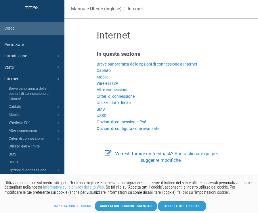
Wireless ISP (34, 123)
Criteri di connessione (34, 139)
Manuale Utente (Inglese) (96, 8)
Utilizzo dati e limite (24, 146)
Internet (32, 79)
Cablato (34, 107)
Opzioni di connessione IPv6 (34, 172)
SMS (12, 154)
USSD (13, 162)
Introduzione (32, 56)
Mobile (34, 115)
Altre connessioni (34, 131)
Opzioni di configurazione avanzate (128, 128)
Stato (32, 67)
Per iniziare (14, 44)
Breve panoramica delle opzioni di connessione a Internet (29, 93)
